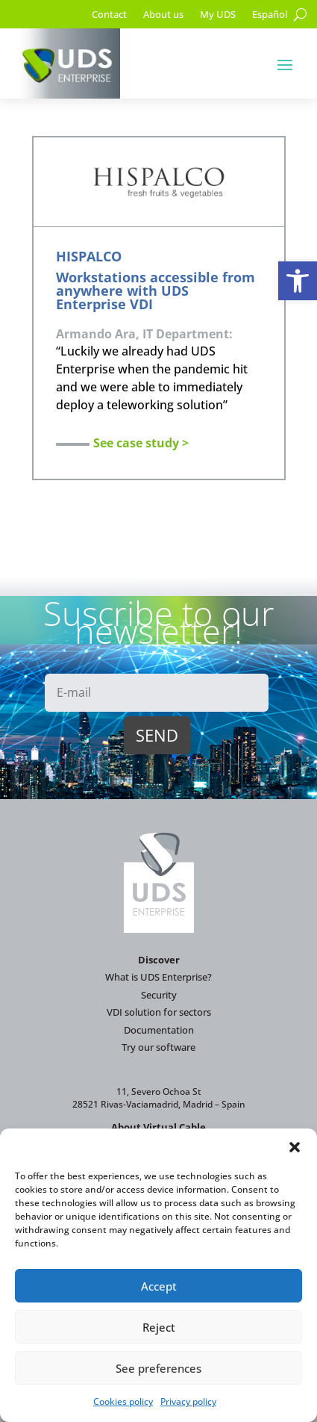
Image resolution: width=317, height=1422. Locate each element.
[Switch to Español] (269, 17)
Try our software (158, 1047)
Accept (159, 1286)
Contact (109, 15)
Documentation (159, 1030)
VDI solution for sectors (159, 1012)
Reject (158, 1327)
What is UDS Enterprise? (158, 977)
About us (163, 15)
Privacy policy (188, 1401)
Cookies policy (123, 1401)
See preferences (158, 1368)
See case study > (141, 443)
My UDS (218, 15)
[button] (297, 280)
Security (159, 995)
